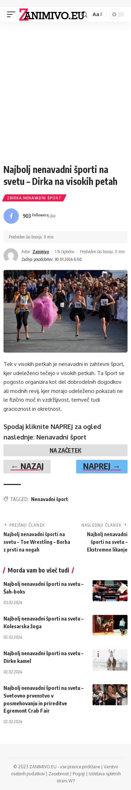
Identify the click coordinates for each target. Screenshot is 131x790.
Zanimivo (40, 251)
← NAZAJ (27, 465)
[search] (84, 14)
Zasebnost (59, 773)
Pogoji (79, 773)
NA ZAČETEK (65, 450)
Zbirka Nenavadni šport (34, 198)
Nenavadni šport (49, 499)
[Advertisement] (65, 91)
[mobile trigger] (13, 14)
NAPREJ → (102, 465)
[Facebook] (29, 216)
